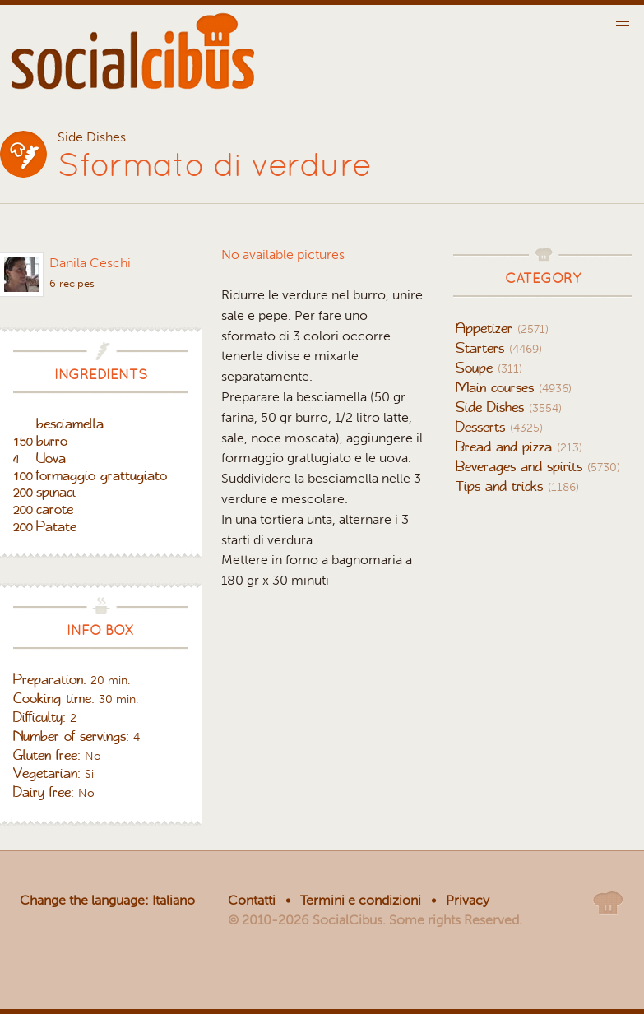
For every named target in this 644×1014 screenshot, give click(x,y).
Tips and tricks (517, 486)
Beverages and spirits (538, 466)
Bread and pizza (519, 446)
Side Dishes (509, 407)
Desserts (499, 427)
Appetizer (502, 328)
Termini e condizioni (360, 900)
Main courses (514, 387)
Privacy (467, 900)
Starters (499, 348)
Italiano (173, 900)
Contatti (252, 900)
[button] (622, 26)
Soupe (489, 367)
